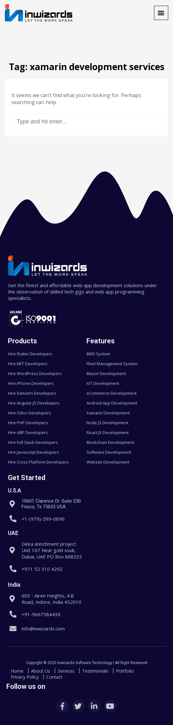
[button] (161, 13)
